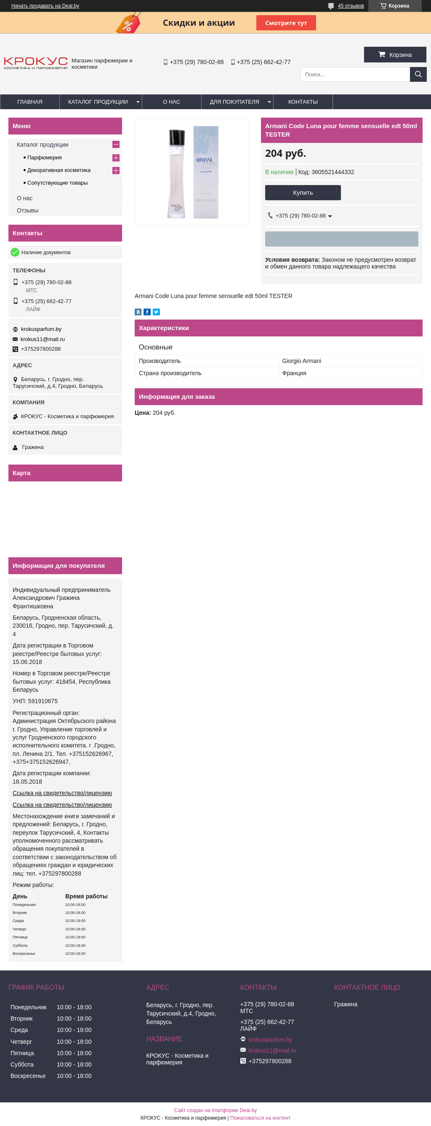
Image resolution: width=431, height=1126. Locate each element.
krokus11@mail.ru (43, 339)
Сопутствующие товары (57, 183)
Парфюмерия (44, 157)
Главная (30, 102)
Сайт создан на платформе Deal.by (215, 1110)
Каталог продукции (98, 102)
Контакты (303, 102)
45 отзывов (351, 6)
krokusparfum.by (41, 329)
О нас (171, 102)
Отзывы (27, 210)
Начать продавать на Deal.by (45, 6)
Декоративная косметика (58, 170)
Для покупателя (234, 102)
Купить (303, 192)
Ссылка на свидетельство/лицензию (62, 793)
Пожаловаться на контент (260, 1118)
